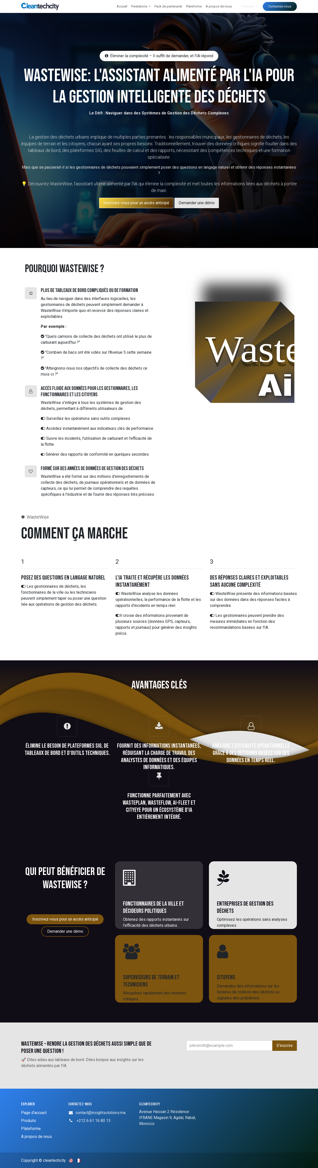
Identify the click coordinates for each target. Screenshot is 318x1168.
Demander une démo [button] (65, 931)
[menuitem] (122, 6)
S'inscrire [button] (285, 1045)
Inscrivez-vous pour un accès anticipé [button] (65, 919)
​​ (136, 202)
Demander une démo (197, 202)
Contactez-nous (279, 6)
